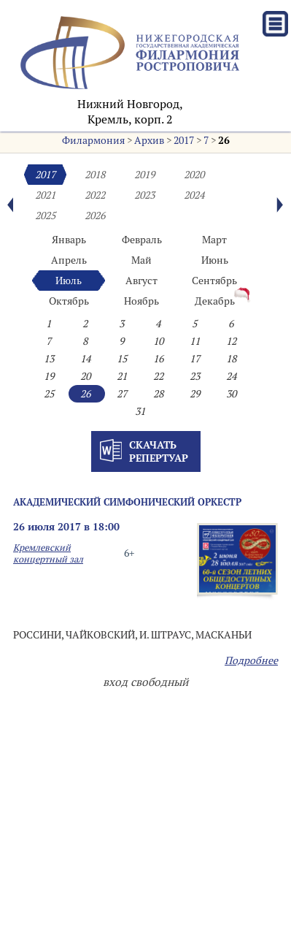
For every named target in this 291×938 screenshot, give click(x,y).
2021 (45, 195)
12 (231, 341)
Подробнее (251, 660)
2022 (95, 195)
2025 (45, 215)
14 (85, 358)
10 (158, 341)
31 (140, 411)
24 (231, 376)
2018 (95, 174)
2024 (194, 195)
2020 (194, 174)
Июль (68, 280)
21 (122, 376)
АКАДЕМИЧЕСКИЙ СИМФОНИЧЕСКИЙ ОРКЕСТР (127, 501)
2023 (144, 195)
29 (195, 393)
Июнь (214, 260)
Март (214, 239)
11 (195, 341)
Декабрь (215, 301)
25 (49, 393)
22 (158, 376)
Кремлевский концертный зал (48, 553)
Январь (69, 239)
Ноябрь (141, 301)
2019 (144, 174)
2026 (95, 215)
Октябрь (69, 301)
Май (141, 260)
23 (195, 376)
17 (195, 358)
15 (122, 358)
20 (85, 376)
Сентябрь (214, 280)
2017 (184, 140)
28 (158, 393)
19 (49, 376)
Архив (149, 140)
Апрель (69, 260)
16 (158, 358)
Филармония (93, 140)
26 (224, 140)
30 (231, 393)
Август (141, 280)
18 (231, 358)
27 (122, 393)
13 (49, 358)
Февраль (142, 239)
